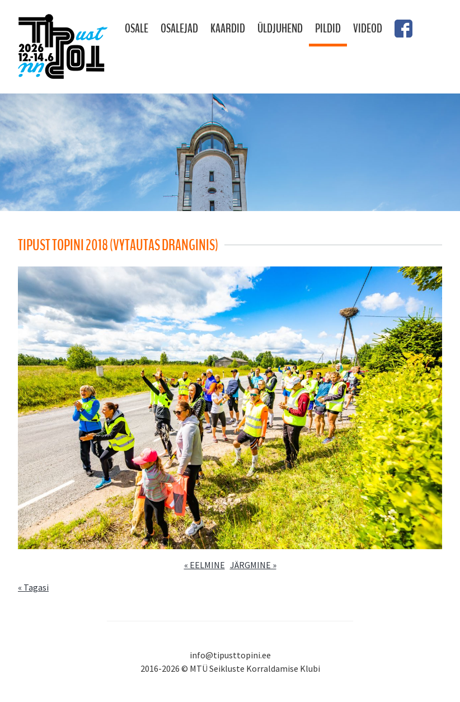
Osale (136, 28)
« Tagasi (33, 587)
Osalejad (179, 28)
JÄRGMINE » (253, 564)
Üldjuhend (280, 28)
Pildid (328, 28)
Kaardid (227, 28)
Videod (367, 28)
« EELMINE (204, 564)
